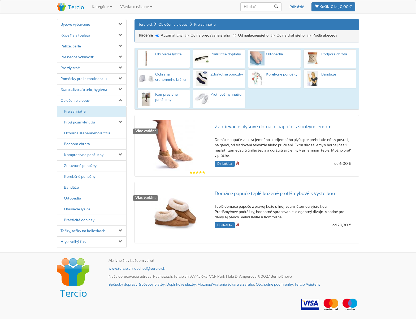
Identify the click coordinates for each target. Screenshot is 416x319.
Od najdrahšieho (288, 35)
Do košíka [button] (224, 163)
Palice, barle (70, 46)
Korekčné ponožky (80, 177)
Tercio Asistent (307, 284)
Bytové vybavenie (75, 24)
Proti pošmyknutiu (79, 122)
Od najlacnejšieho (250, 35)
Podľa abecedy (322, 35)
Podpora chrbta (77, 144)
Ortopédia (72, 198)
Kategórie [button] (102, 7)
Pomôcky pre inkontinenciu (83, 79)
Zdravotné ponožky (80, 166)
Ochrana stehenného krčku (87, 133)
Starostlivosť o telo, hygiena (83, 90)
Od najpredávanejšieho (207, 35)
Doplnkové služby (181, 284)
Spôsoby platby (152, 284)
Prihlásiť (296, 7)
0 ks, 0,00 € (333, 7)
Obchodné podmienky (274, 284)
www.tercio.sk (121, 269)
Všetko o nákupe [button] (136, 7)
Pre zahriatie (75, 111)
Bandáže (71, 187)
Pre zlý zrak (70, 68)
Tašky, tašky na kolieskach (82, 231)
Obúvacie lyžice (77, 209)
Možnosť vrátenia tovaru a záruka (225, 284)
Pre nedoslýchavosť (76, 57)
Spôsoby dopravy (123, 284)
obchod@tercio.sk (149, 269)
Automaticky (169, 35)
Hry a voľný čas (73, 242)
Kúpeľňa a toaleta (75, 35)
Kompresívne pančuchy (83, 155)
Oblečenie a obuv (75, 101)
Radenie (146, 35)
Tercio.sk (145, 24)
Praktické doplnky (79, 220)
